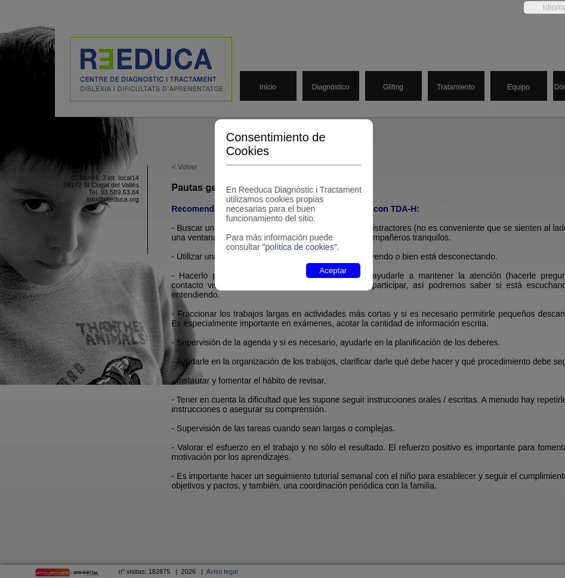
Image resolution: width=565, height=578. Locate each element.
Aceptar (333, 270)
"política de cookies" (300, 247)
